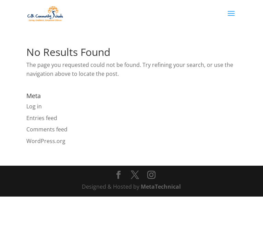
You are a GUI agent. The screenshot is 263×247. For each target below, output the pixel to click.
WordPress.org (45, 141)
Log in (34, 106)
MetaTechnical (161, 186)
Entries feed (41, 118)
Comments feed (46, 129)
